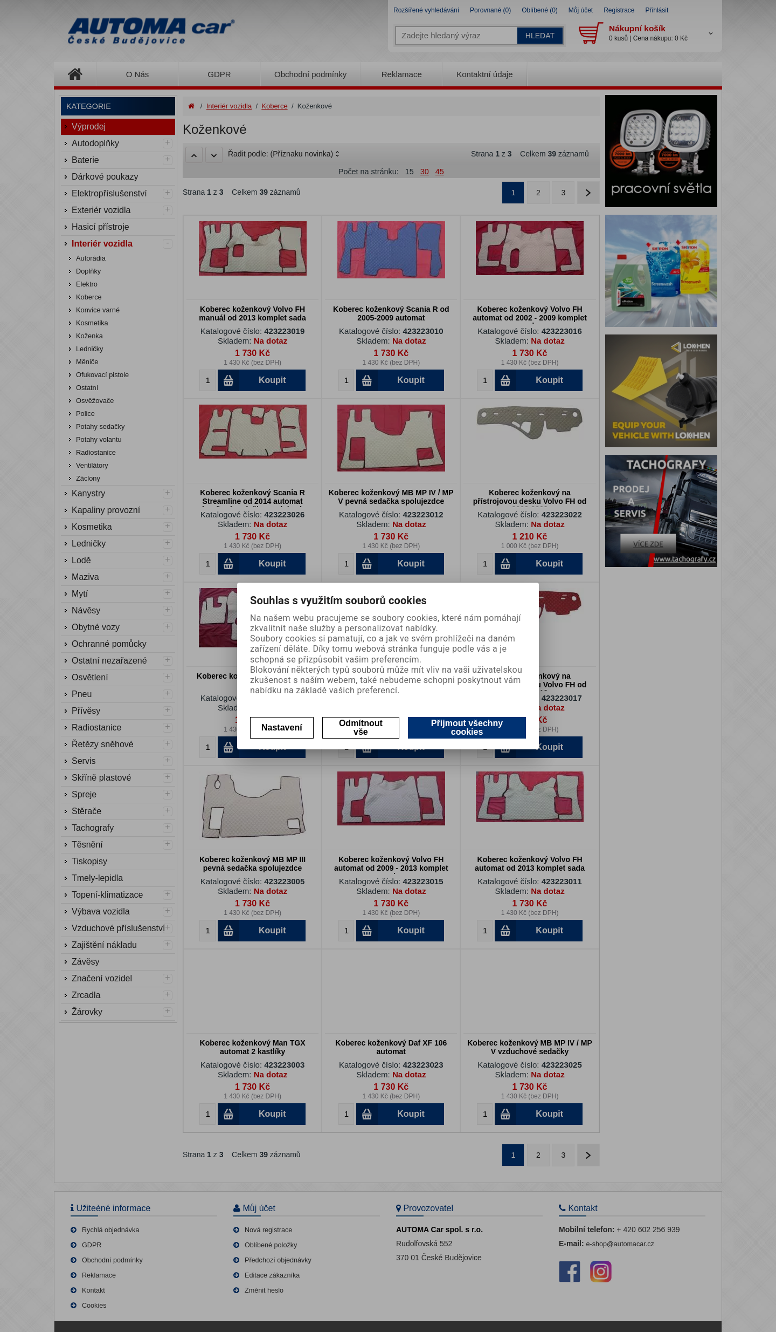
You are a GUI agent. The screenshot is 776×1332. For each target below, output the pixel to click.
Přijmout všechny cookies (467, 727)
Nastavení (281, 727)
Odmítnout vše (361, 727)
